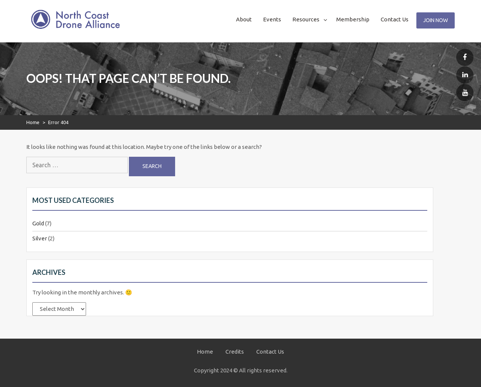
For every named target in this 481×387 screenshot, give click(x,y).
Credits (234, 351)
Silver (39, 238)
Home (32, 122)
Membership (352, 19)
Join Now (435, 20)
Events (272, 19)
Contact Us (394, 19)
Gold (38, 223)
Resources (305, 19)
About (244, 19)
